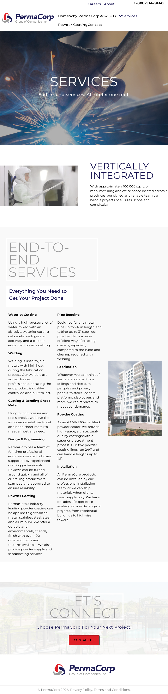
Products (111, 16)
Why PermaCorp (84, 16)
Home (63, 16)
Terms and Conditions (112, 690)
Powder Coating (73, 25)
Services (129, 16)
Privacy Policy (81, 690)
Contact (95, 25)
